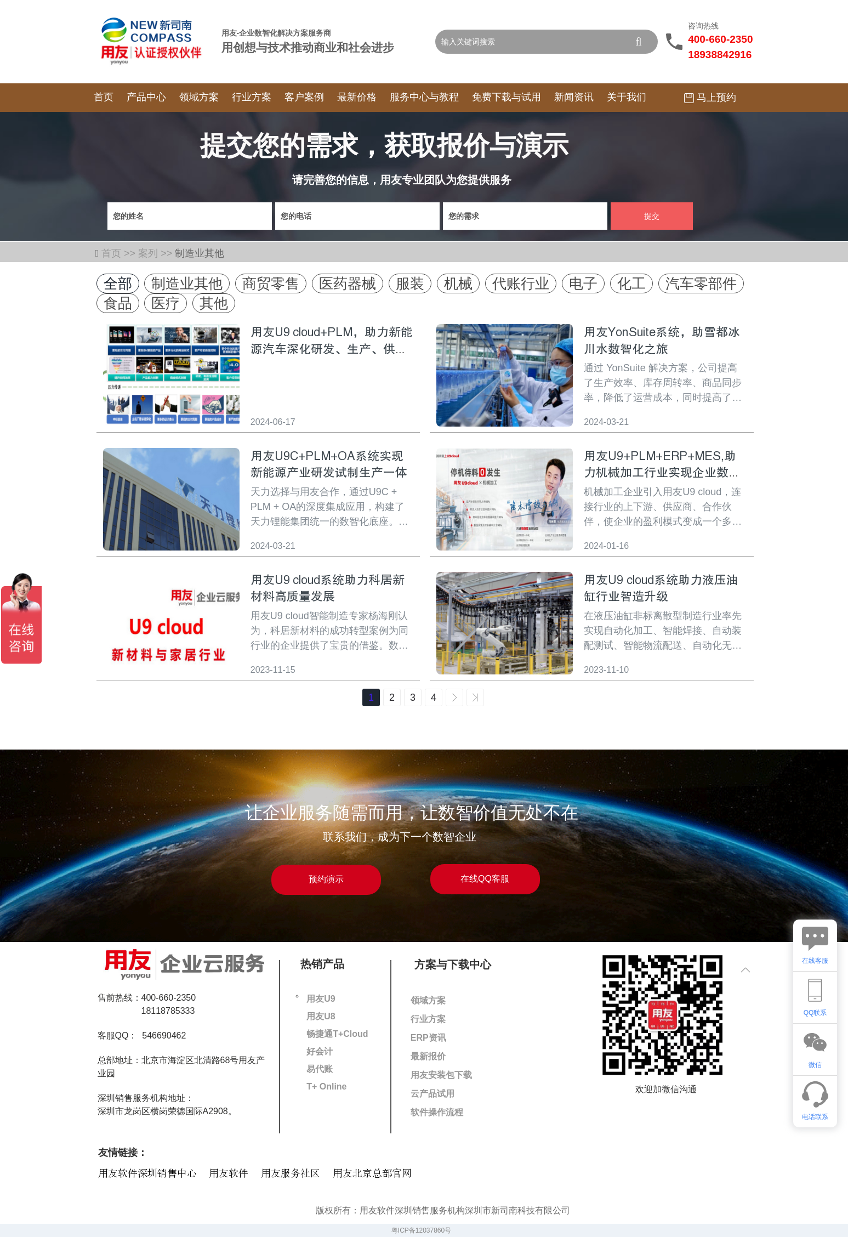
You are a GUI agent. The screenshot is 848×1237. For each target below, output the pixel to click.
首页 (103, 97)
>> (475, 697)
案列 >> (156, 253)
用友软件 (228, 1173)
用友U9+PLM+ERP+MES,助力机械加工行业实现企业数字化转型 (662, 473)
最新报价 (428, 1056)
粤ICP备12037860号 (421, 1230)
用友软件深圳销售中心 (147, 1173)
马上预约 (710, 97)
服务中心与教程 (424, 97)
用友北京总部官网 (372, 1173)
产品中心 (146, 97)
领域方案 (199, 97)
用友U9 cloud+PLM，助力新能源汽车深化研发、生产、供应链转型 (332, 349)
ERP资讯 (428, 1037)
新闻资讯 (574, 97)
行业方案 (251, 97)
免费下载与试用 (506, 97)
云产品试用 (432, 1093)
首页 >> (119, 253)
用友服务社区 (290, 1173)
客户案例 (304, 97)
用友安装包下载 (441, 1075)
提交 (651, 216)
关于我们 (626, 97)
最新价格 (357, 97)
